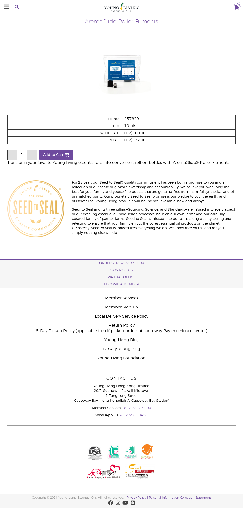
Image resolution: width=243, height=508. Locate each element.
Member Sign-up (121, 307)
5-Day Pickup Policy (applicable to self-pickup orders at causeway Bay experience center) (121, 331)
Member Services (121, 298)
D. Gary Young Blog (121, 349)
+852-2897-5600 (136, 408)
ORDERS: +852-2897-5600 (121, 263)
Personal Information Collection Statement (180, 497)
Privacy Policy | (138, 497)
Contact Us (121, 270)
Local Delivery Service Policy (121, 316)
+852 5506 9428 (134, 415)
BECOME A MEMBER (121, 284)
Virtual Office (122, 277)
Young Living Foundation (121, 358)
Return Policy (122, 325)
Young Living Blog (121, 340)
